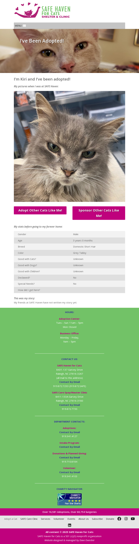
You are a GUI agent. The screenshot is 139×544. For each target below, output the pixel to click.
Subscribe (97, 518)
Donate (110, 518)
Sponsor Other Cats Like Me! (99, 213)
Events (71, 518)
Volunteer (58, 518)
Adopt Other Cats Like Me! (40, 210)
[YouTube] (132, 519)
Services (45, 518)
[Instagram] (126, 519)
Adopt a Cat (10, 518)
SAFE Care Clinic (29, 518)
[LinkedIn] (69, 525)
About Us (83, 518)
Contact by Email (69, 432)
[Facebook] (119, 519)
